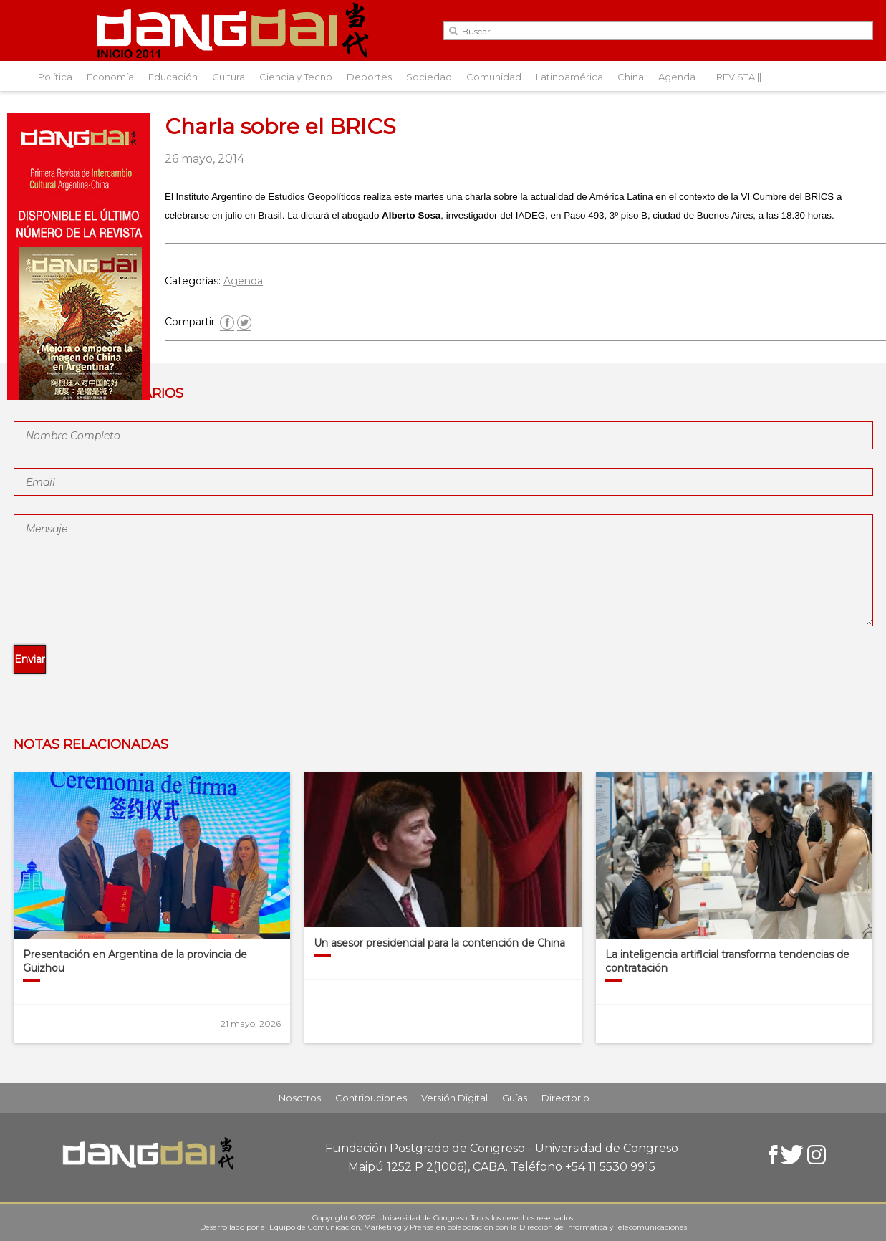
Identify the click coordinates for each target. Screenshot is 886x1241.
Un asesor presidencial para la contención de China (439, 942)
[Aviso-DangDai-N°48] (78, 396)
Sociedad (429, 76)
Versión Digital (454, 1097)
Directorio (565, 1097)
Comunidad (493, 76)
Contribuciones (371, 1097)
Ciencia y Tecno (295, 76)
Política (55, 76)
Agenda (676, 76)
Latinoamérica (569, 76)
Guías (514, 1097)
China (630, 76)
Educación (173, 76)
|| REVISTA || (735, 76)
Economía (110, 76)
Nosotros (300, 1097)
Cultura (228, 76)
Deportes (369, 76)
